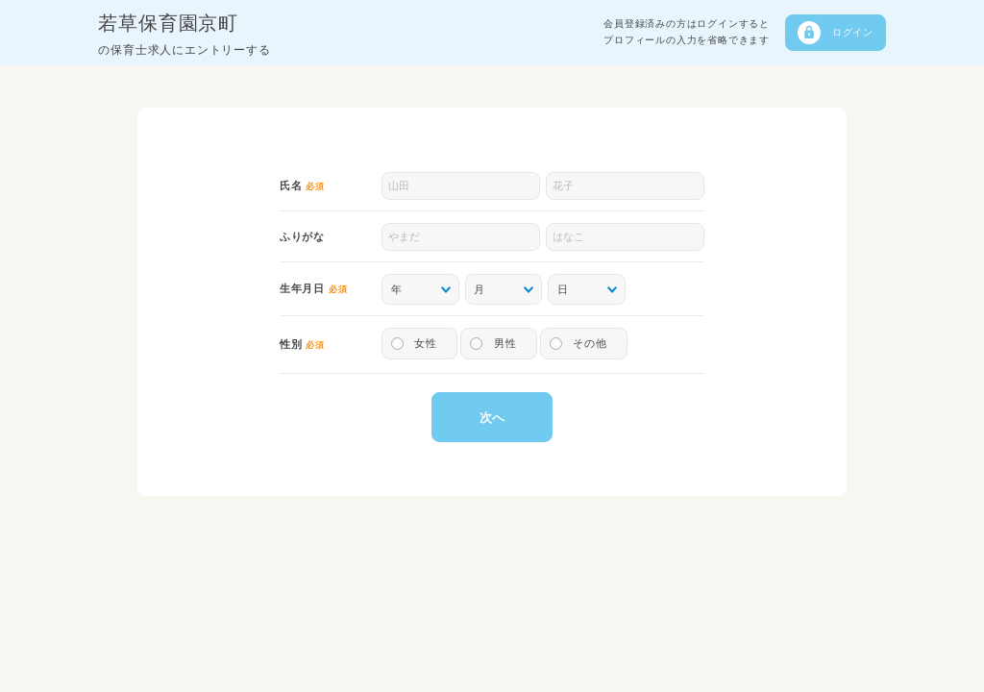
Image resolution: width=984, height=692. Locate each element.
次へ (492, 417)
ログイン (852, 32)
